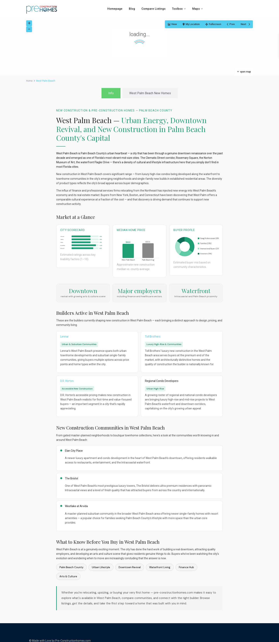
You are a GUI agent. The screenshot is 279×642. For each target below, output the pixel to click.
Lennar (64, 336)
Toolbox (177, 8)
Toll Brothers (152, 336)
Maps (196, 8)
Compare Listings (153, 8)
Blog (132, 8)
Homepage (114, 8)
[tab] (111, 93)
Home (29, 80)
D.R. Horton (67, 380)
